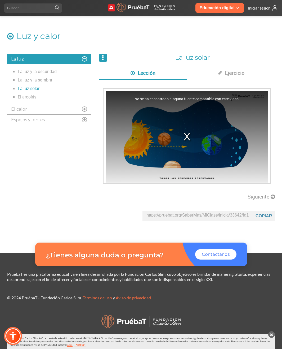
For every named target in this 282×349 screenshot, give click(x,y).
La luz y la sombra (35, 80)
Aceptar (80, 345)
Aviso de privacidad (133, 297)
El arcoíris (27, 97)
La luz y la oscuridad (37, 71)
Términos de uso (97, 297)
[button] (13, 336)
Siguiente (261, 196)
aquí (70, 344)
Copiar (264, 216)
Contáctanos (216, 254)
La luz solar (28, 88)
